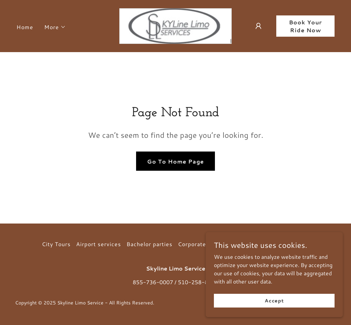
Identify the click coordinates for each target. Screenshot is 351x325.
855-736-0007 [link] (153, 282)
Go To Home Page (175, 161)
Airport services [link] (98, 244)
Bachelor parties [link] (149, 244)
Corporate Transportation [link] (213, 244)
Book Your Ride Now (305, 26)
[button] (55, 27)
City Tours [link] (56, 244)
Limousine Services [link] (281, 244)
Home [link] (24, 27)
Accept (274, 314)
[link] (175, 25)
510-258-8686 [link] (198, 282)
